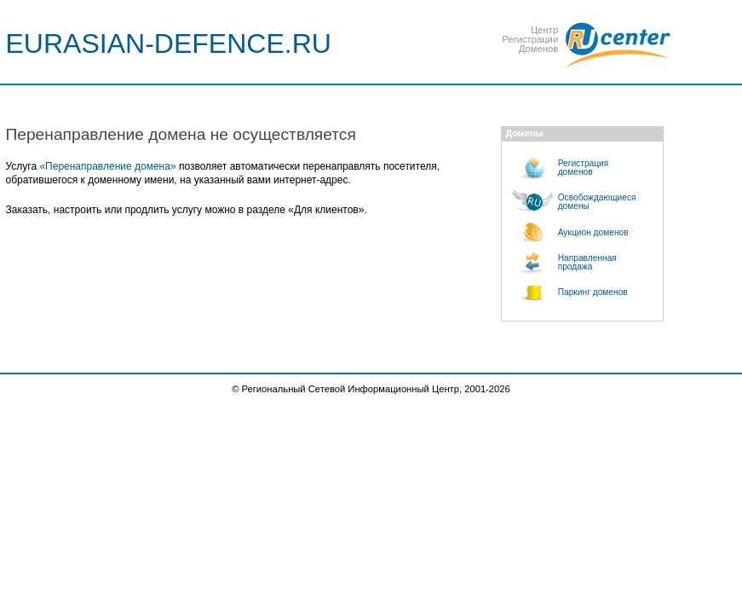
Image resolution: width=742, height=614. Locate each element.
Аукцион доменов (593, 232)
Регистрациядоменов (583, 168)
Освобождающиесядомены (597, 202)
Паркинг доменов (593, 292)
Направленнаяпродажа (587, 262)
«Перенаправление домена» (107, 166)
